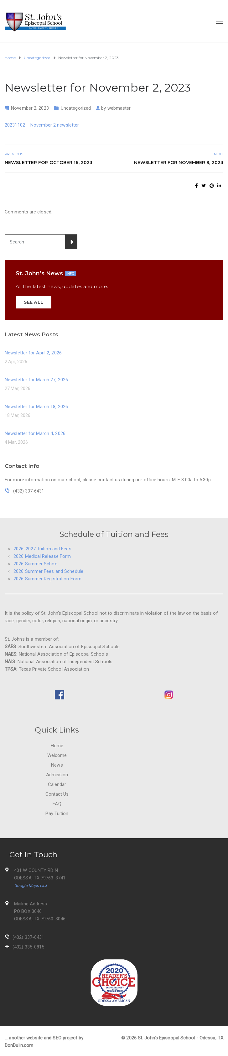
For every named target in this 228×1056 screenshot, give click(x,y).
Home (57, 745)
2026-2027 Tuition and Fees (42, 549)
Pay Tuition (56, 813)
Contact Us (57, 794)
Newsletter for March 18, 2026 (36, 406)
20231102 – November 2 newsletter (42, 125)
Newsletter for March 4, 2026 (35, 433)
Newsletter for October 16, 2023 (48, 162)
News (57, 765)
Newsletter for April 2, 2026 (33, 353)
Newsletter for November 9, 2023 (178, 162)
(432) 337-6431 (28, 937)
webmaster (119, 108)
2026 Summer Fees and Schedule (48, 571)
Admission (57, 775)
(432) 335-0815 (28, 947)
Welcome (57, 755)
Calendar (57, 784)
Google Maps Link (31, 885)
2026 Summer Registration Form (47, 579)
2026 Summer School (36, 564)
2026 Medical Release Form (42, 556)
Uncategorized (76, 108)
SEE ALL (33, 302)
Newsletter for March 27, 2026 (36, 380)
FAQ (57, 804)
